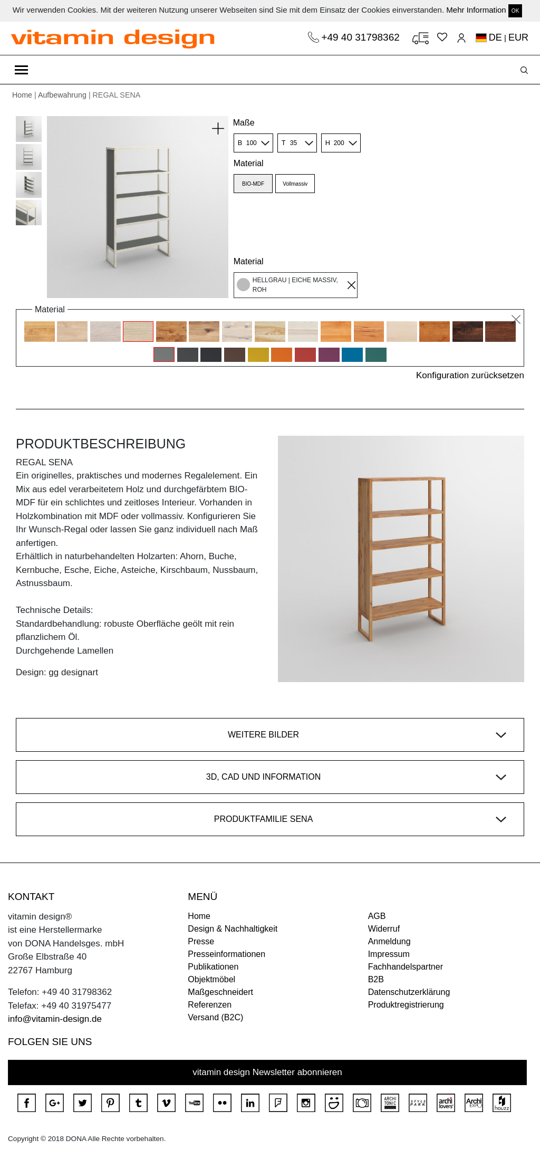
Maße (244, 122)
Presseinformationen (226, 954)
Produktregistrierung (406, 1004)
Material (249, 163)
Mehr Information (476, 9)
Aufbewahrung (62, 95)
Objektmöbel (211, 979)
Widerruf (384, 928)
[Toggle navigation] (21, 69)
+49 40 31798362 (361, 37)
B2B (376, 979)
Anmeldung (389, 941)
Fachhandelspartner (405, 966)
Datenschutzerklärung (409, 992)
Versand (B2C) (215, 1017)
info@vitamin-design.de (55, 1019)
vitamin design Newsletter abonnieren (267, 1072)
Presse (201, 941)
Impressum (389, 954)
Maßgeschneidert (220, 992)
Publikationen (213, 966)
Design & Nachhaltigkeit (232, 928)
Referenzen (210, 1004)
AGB (377, 916)
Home (22, 95)
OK (515, 11)
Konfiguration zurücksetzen (470, 375)
